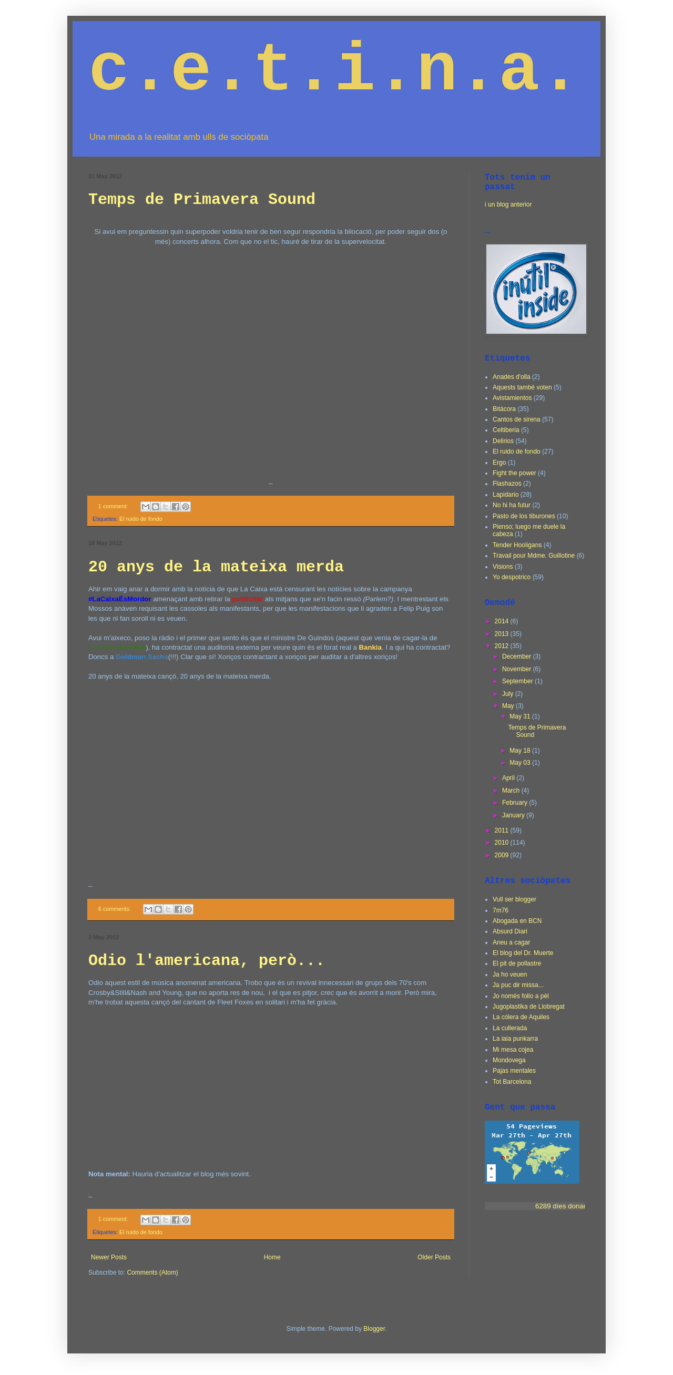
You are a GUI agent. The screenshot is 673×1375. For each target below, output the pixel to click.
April (509, 778)
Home (272, 1257)
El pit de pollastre (517, 963)
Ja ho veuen (510, 974)
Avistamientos (512, 398)
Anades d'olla (512, 377)
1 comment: (113, 506)
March (512, 790)
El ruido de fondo (140, 519)
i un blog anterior (508, 204)
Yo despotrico (512, 577)
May (509, 706)
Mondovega (509, 1060)
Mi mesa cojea (513, 1049)
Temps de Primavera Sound (201, 200)
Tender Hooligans (517, 545)
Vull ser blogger (514, 899)
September (518, 681)
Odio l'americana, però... (206, 961)
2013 (503, 634)
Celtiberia (506, 430)
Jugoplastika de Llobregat (529, 1006)
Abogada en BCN (517, 921)
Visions (503, 566)
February (515, 802)
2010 (503, 842)
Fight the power (514, 473)
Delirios (503, 441)
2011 (503, 830)
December (517, 656)
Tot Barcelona (512, 1081)
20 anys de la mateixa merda (216, 567)
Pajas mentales (514, 1070)
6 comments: (115, 909)
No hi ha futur (512, 505)
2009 (503, 855)
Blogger (374, 1328)
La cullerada (510, 1028)
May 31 (520, 716)
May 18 (520, 750)
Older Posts (434, 1257)
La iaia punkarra (515, 1038)
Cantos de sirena (517, 419)
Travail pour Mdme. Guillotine (534, 555)
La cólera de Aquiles (521, 1017)
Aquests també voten (522, 387)
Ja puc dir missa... (518, 985)
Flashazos (507, 483)
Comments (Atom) (152, 1272)
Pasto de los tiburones (524, 516)
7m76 (500, 910)
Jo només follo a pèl (521, 996)
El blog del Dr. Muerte (523, 953)
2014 (503, 621)
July (508, 693)
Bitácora (504, 409)
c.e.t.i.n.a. (334, 71)
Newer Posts (109, 1257)
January (514, 815)
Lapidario (505, 494)
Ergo (499, 462)
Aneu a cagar (511, 942)
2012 (503, 646)
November (517, 669)
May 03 (520, 762)
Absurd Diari (510, 931)
